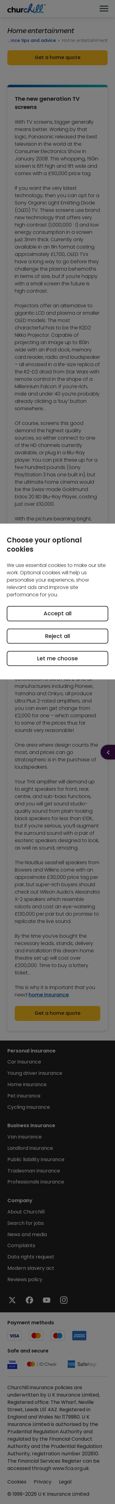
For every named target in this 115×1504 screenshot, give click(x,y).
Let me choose (57, 658)
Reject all (57, 636)
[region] (57, 602)
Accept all (57, 613)
